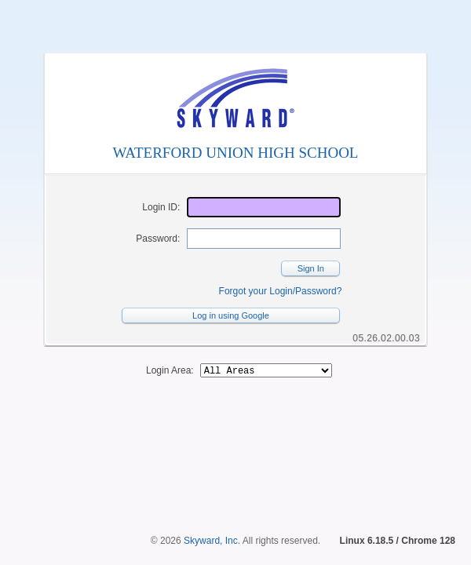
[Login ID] (264, 207)
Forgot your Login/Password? (280, 291)
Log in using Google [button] (230, 315)
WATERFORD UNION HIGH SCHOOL (236, 152)
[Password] (264, 238)
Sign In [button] (311, 268)
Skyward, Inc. (212, 540)
